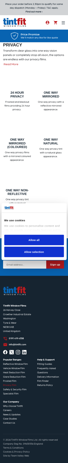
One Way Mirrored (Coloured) (17, 143)
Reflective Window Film (15, 363)
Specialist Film (10, 393)
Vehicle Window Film (14, 368)
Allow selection (34, 251)
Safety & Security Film (14, 389)
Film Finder (43, 380)
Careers (7, 410)
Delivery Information (48, 376)
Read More (11, 64)
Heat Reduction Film (14, 372)
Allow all (34, 240)
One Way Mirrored (50, 94)
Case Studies (10, 418)
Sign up (55, 264)
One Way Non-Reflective (17, 192)
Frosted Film (9, 380)
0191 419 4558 (16, 338)
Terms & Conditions (13, 447)
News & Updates (11, 414)
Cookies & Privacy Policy (16, 451)
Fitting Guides (44, 363)
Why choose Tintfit (13, 406)
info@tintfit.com (17, 344)
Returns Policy (45, 385)
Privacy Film (9, 385)
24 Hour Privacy (17, 94)
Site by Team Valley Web (16, 455)
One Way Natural (51, 141)
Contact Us (9, 422)
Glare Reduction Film (14, 376)
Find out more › (34, 11)
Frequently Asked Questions (46, 370)
